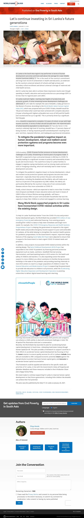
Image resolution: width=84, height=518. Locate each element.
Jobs (28, 511)
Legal (4, 511)
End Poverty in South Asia (49, 11)
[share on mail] (2, 249)
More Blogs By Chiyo (37, 433)
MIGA (27, 516)
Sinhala (26, 29)
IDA (21, 516)
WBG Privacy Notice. (61, 413)
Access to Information (20, 511)
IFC (24, 516)
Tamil (22, 29)
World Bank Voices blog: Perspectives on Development (66, 447)
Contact (62, 3)
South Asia (35, 392)
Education (18, 392)
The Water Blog (51, 447)
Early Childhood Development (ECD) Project (45, 247)
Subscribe (74, 403)
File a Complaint (77, 511)
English (17, 29)
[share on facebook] (2, 253)
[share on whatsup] (2, 263)
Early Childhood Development (60, 392)
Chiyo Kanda (14, 26)
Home (42, 3)
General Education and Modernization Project (32, 266)
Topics (56, 3)
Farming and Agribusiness (37, 447)
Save (19, 502)
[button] (78, 4)
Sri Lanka (29, 392)
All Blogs (49, 3)
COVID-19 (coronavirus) (45, 392)
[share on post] (2, 256)
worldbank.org (74, 1)
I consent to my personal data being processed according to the (58, 412)
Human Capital (19, 393)
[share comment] (3, 267)
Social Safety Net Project (41, 237)
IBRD (18, 516)
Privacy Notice (33, 494)
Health (24, 392)
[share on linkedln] (2, 259)
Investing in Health (22, 447)
